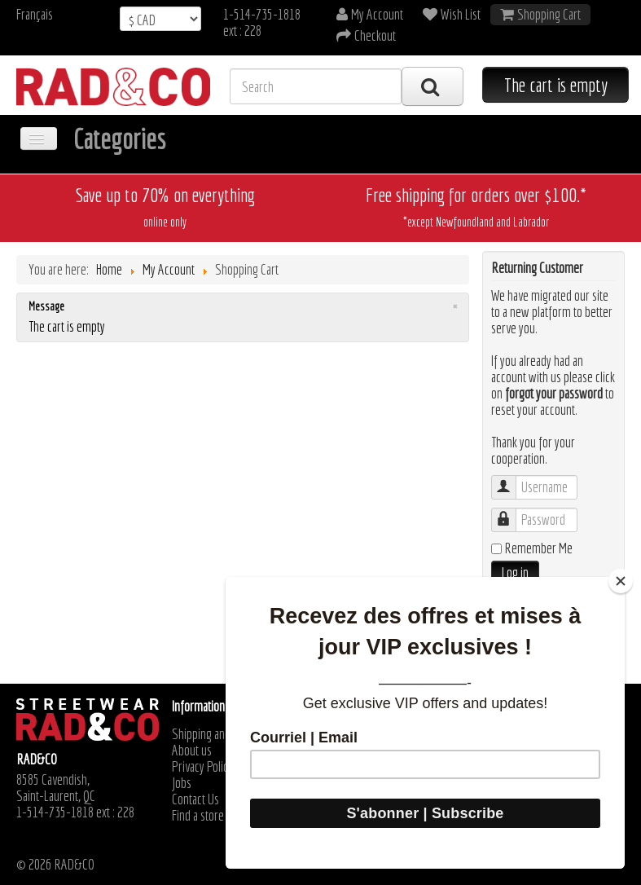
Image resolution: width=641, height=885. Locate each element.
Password (511, 512)
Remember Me (538, 548)
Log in (515, 572)
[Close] (620, 581)
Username (511, 479)
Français (34, 14)
